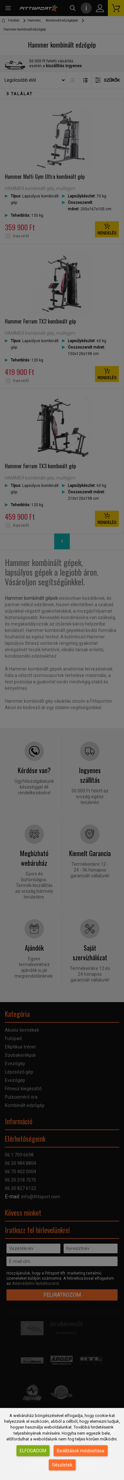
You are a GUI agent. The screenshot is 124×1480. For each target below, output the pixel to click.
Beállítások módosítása (80, 1450)
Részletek (62, 1464)
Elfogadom (33, 1450)
